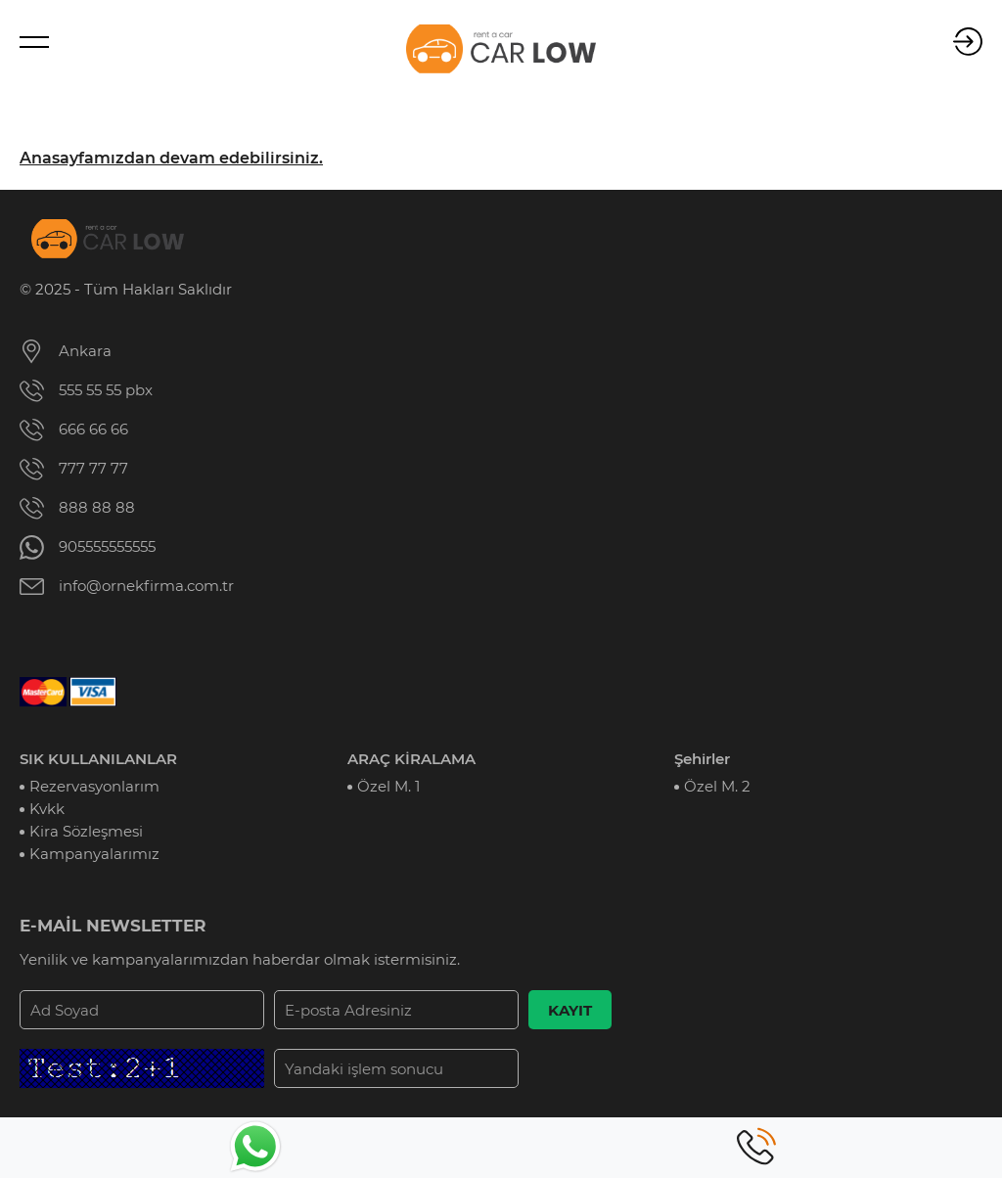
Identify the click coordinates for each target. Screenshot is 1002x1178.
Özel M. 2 (717, 786)
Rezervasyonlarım (94, 786)
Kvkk (47, 808)
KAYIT (570, 1010)
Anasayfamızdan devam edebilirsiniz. (171, 158)
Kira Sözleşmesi (86, 831)
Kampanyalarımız (94, 853)
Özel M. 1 (388, 786)
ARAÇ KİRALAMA (411, 758)
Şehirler (702, 758)
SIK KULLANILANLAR (98, 758)
